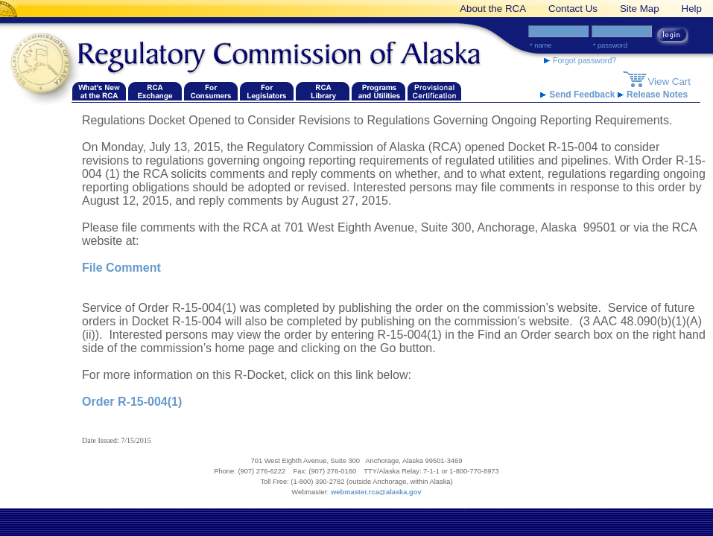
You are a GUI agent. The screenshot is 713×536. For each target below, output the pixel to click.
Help (692, 8)
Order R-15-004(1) (132, 401)
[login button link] (671, 36)
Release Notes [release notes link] (653, 94)
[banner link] (11, 8)
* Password (610, 45)
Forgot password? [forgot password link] (580, 60)
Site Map (639, 8)
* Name (541, 45)
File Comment (121, 267)
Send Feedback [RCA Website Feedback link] (579, 94)
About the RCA (493, 8)
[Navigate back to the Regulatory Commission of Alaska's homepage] (44, 64)
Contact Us (573, 8)
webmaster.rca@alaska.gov (376, 492)
